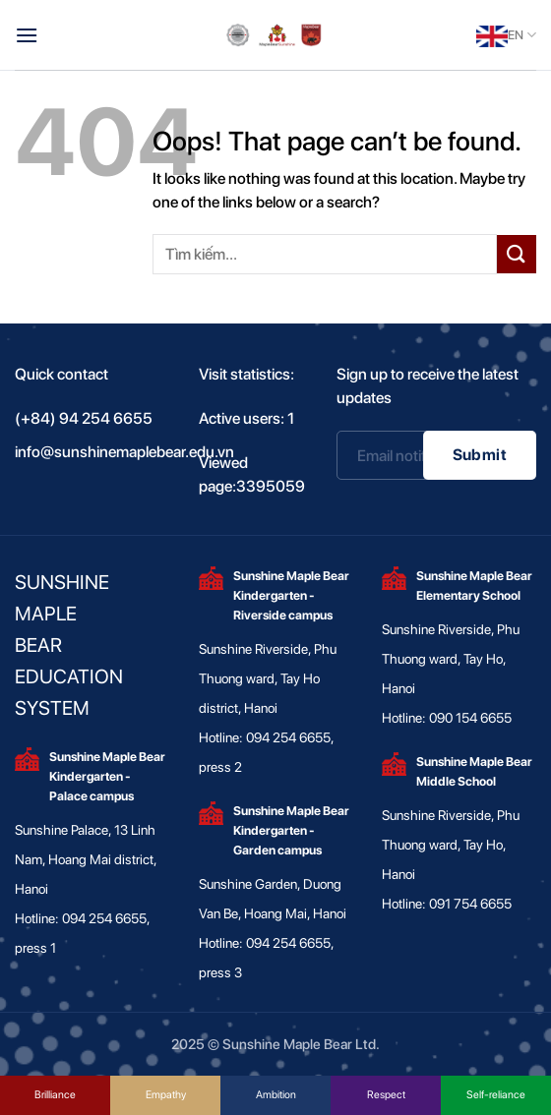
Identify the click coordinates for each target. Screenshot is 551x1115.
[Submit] (516, 254)
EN (506, 35)
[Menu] (26, 35)
